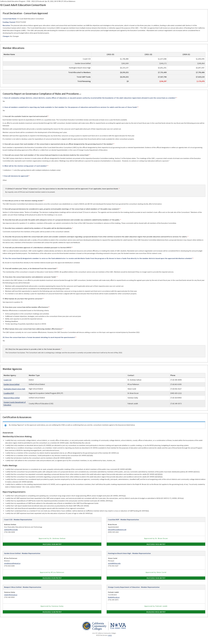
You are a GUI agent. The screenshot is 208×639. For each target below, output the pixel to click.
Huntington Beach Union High (14, 389)
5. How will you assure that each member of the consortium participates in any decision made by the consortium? (46, 155)
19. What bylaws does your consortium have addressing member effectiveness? (32, 329)
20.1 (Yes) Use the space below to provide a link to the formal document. (33, 349)
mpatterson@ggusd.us (12, 563)
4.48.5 (110, 635)
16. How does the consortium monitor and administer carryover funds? (30, 277)
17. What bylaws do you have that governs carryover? (23, 299)
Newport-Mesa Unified (12, 398)
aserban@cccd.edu (11, 529)
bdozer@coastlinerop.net (117, 529)
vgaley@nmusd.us (10, 595)
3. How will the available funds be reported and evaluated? (25, 116)
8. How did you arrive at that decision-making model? (23, 201)
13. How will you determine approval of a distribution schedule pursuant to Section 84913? (37, 247)
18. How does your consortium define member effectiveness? (26, 307)
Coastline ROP (9, 393)
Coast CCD (7, 380)
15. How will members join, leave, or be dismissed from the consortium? (30, 268)
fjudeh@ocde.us (114, 597)
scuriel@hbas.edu (114, 563)
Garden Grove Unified (11, 384)
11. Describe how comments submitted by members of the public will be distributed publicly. (37, 228)
